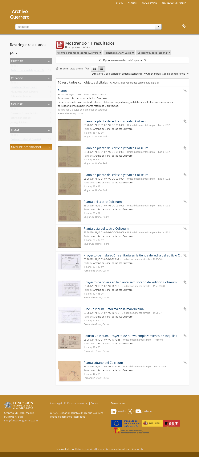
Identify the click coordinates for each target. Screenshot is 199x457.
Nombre (17, 103)
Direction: (97, 73)
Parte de (17, 60)
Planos (62, 90)
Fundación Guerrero (174, 3)
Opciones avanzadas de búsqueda (122, 60)
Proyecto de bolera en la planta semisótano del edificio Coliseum (130, 282)
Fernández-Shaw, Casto (24, 88)
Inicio (119, 3)
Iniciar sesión (149, 3)
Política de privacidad (76, 403)
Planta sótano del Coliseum (103, 363)
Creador (17, 77)
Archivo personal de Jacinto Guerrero (31, 71)
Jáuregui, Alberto (20, 123)
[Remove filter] (100, 53)
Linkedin (118, 411)
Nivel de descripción (26, 146)
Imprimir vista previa (69, 68)
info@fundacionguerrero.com (21, 420)
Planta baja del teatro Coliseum (106, 228)
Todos (14, 66)
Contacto (96, 403)
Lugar (15, 129)
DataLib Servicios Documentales (93, 449)
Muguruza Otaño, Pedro (24, 92)
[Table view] (101, 69)
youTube (144, 411)
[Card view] (94, 69)
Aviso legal (56, 403)
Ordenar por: (153, 73)
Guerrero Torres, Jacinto (24, 114)
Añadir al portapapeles (185, 90)
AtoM (140, 449)
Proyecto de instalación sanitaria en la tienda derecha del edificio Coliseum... (138, 255)
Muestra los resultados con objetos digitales (135, 82)
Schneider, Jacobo (21, 97)
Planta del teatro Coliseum (103, 202)
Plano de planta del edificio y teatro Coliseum (116, 121)
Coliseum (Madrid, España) (26, 140)
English (132, 3)
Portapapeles (184, 26)
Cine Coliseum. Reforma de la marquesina (114, 309)
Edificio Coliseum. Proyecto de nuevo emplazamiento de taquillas (130, 336)
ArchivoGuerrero (20, 14)
